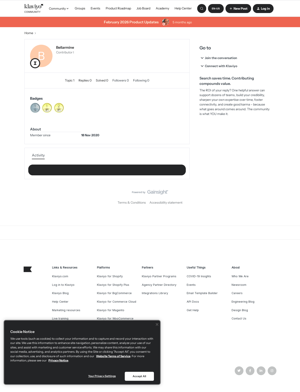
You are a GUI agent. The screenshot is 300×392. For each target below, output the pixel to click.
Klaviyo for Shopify (110, 276)
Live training (60, 318)
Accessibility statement (165, 202)
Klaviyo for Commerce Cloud (116, 301)
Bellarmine (65, 47)
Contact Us (239, 318)
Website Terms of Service (113, 356)
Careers (237, 293)
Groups (80, 8)
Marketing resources (66, 310)
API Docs (193, 301)
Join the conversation (218, 58)
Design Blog (240, 310)
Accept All (139, 376)
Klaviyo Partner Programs (159, 276)
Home (28, 33)
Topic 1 (70, 80)
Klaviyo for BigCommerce (114, 293)
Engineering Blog (243, 301)
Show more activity (107, 168)
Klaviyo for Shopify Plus (113, 284)
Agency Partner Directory (159, 284)
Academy (162, 8)
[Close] (157, 324)
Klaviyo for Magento (110, 310)
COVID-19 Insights (199, 276)
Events (95, 8)
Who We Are (240, 276)
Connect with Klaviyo (218, 66)
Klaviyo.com (60, 276)
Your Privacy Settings (102, 376)
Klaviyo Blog (60, 293)
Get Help (193, 310)
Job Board (143, 8)
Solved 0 (102, 80)
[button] (216, 8)
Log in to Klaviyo (63, 284)
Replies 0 (85, 80)
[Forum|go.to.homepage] (34, 8)
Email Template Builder (202, 293)
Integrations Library (155, 293)
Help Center (183, 8)
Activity (38, 155)
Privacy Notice (58, 360)
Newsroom (239, 284)
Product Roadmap (118, 8)
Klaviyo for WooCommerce (115, 318)
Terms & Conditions (132, 202)
